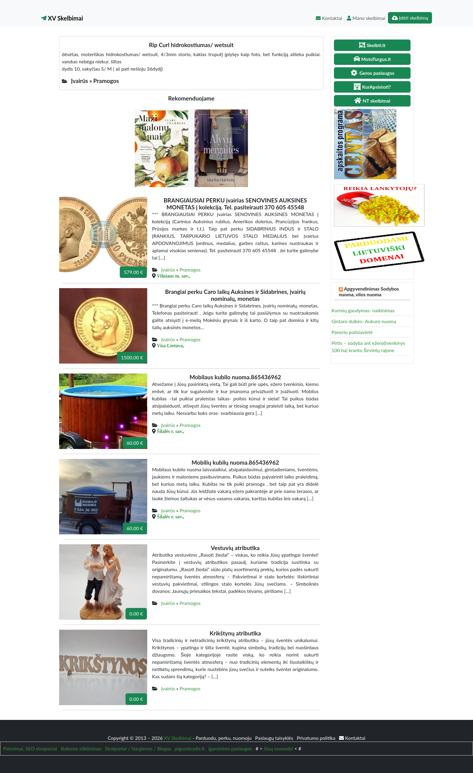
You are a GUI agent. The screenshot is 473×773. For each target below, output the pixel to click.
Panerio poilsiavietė (352, 332)
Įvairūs (168, 269)
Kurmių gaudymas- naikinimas (363, 310)
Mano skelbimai (366, 18)
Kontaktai (329, 18)
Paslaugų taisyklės (274, 738)
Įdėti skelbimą (410, 18)
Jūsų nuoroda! (278, 748)
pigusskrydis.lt (190, 748)
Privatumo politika (317, 738)
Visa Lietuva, (170, 345)
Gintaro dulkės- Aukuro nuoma (364, 321)
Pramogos (190, 269)
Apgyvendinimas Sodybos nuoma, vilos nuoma (369, 291)
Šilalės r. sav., (170, 431)
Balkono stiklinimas (81, 748)
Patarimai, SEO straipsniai (30, 748)
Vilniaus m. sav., (173, 275)
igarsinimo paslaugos (230, 748)
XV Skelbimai (62, 18)
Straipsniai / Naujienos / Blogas (138, 748)
